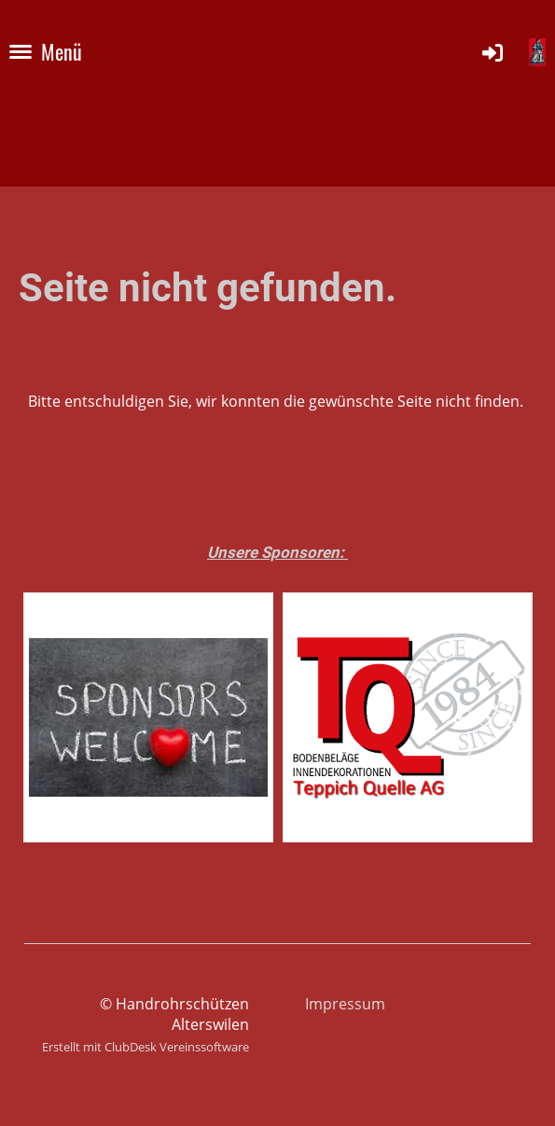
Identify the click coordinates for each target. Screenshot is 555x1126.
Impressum (345, 1004)
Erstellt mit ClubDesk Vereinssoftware (145, 1046)
